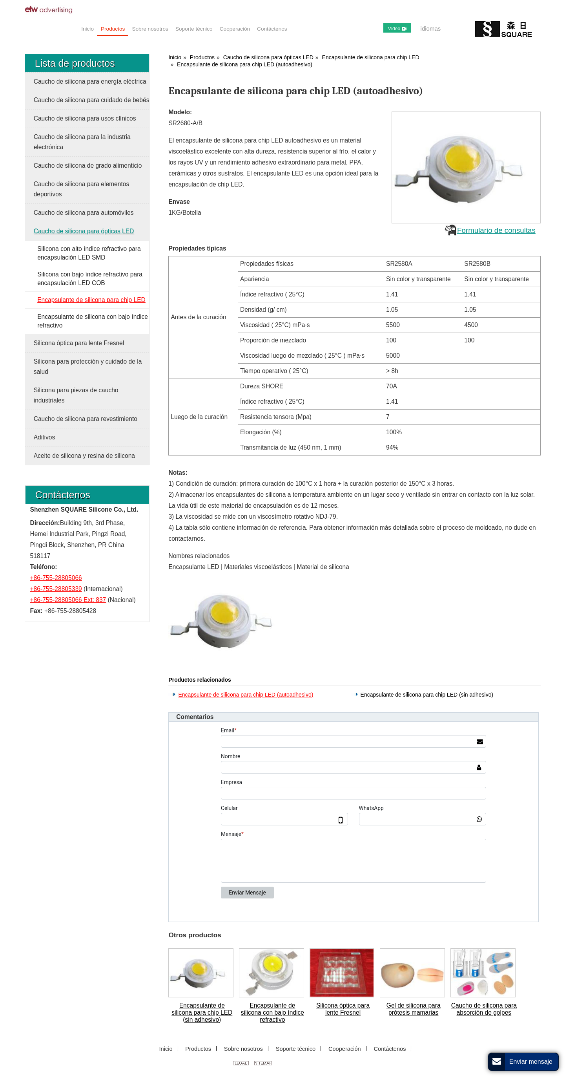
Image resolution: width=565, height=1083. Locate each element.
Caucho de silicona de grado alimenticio (88, 165)
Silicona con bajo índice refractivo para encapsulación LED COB (89, 278)
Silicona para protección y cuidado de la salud (88, 366)
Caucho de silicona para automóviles (84, 212)
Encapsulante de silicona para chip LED (370, 57)
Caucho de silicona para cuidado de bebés (91, 100)
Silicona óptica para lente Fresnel (343, 1009)
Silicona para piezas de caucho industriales (76, 395)
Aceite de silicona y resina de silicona (84, 455)
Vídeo (397, 28)
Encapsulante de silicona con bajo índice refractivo (272, 1012)
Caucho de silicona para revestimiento (85, 418)
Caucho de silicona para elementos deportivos (81, 189)
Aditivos (44, 437)
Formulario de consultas (496, 230)
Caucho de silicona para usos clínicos (85, 118)
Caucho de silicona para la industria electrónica (82, 142)
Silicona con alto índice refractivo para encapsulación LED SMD (89, 253)
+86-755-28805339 (56, 588)
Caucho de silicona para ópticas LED (268, 57)
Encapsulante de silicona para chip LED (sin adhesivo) (427, 695)
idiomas (431, 28)
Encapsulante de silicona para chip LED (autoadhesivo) (244, 64)
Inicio (174, 57)
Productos (202, 57)
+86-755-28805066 (56, 577)
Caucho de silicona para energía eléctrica (90, 81)
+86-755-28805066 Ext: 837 (68, 599)
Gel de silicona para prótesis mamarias (413, 1009)
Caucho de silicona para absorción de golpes (484, 1009)
